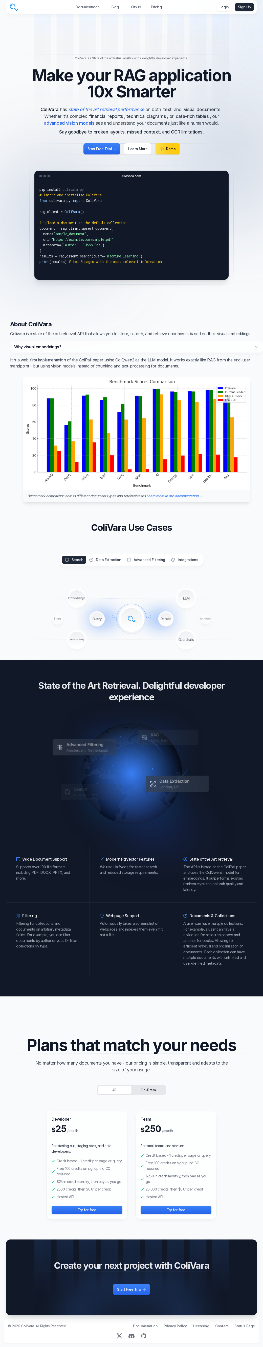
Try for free (87, 1210)
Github (136, 7)
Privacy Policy (175, 1326)
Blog (115, 7)
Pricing (156, 7)
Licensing (201, 1326)
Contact (221, 1326)
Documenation (145, 1326)
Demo (168, 149)
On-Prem (148, 1090)
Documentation (87, 7)
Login (224, 7)
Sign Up (244, 7)
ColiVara (27, 1326)
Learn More (137, 149)
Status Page (244, 1326)
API (115, 1090)
